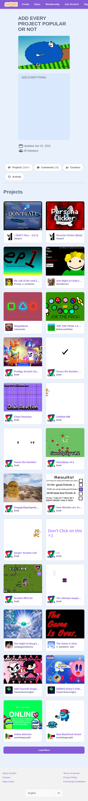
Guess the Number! (25, 462)
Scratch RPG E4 (23, 598)
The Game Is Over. (66, 643)
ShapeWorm (21, 326)
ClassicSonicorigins (24, 692)
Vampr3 (17, 238)
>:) (57, 553)
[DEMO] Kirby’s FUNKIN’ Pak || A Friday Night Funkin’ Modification (69, 688)
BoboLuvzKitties (64, 329)
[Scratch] (11, 4)
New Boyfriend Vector (68, 734)
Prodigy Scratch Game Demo (27, 371)
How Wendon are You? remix (69, 507)
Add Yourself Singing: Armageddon (27, 688)
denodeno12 (62, 284)
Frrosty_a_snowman (24, 284)
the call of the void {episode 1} (27, 280)
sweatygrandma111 (23, 647)
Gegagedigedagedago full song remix (27, 507)
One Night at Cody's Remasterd (69, 280)
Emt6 (16, 375)
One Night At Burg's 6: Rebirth (27, 643)
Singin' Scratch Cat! (25, 553)
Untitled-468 (63, 416)
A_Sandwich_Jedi (65, 647)
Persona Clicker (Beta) (69, 235)
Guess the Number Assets (69, 371)
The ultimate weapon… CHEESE (69, 598)
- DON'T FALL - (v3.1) (26, 235)
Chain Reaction (23, 416)
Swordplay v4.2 (65, 462)
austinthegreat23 (22, 737)
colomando (19, 329)
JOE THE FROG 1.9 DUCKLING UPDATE (69, 326)
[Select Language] (44, 793)
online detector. (23, 734)
